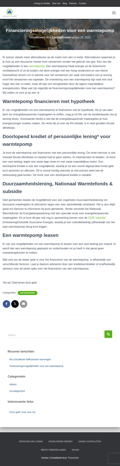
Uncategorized (27, 293)
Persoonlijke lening (31, 441)
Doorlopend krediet (61, 441)
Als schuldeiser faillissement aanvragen (30, 359)
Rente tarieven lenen (53, 450)
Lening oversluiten (89, 441)
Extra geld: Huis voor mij (22, 412)
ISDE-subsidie (97, 217)
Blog (65, 3)
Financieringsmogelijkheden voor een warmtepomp (36, 366)
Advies (13, 384)
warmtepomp (37, 66)
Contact (82, 3)
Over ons (56, 3)
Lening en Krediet (42, 3)
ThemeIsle (73, 457)
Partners (73, 3)
